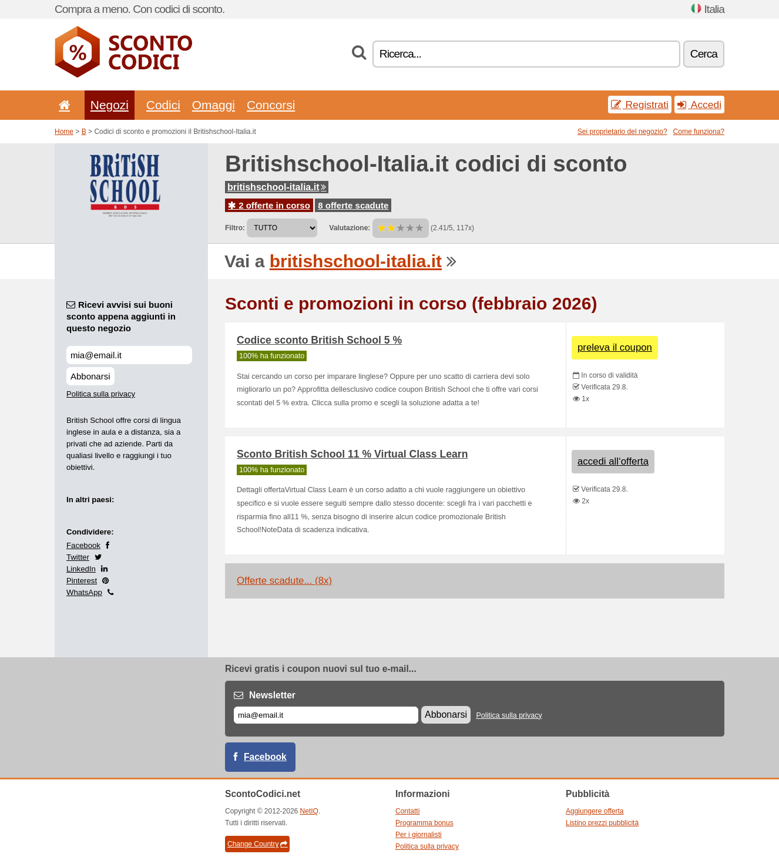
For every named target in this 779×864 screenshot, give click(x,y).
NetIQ (309, 811)
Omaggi (213, 105)
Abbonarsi (90, 376)
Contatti (407, 811)
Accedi (699, 104)
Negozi (109, 105)
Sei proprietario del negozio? (622, 131)
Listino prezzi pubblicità (602, 823)
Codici (163, 105)
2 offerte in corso (269, 205)
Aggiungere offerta (595, 811)
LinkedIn (81, 568)
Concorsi (271, 105)
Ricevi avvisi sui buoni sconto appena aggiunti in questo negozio (121, 316)
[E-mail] (326, 715)
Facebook (83, 545)
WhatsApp (84, 592)
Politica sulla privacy (100, 393)
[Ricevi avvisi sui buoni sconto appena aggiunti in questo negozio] (129, 355)
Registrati (640, 104)
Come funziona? (698, 131)
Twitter (77, 557)
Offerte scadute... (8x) (284, 580)
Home (64, 131)
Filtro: (235, 228)
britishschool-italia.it (276, 187)
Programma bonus (424, 823)
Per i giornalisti (418, 835)
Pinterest (81, 580)
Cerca (703, 54)
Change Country (257, 844)
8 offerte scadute (353, 205)
